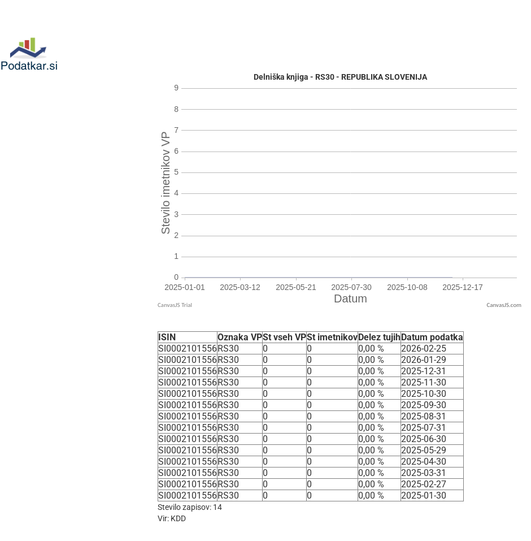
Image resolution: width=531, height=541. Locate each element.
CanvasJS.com (503, 305)
